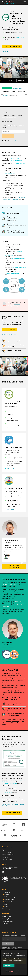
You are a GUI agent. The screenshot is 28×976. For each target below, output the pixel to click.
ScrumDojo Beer (6, 916)
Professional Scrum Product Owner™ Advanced (13, 402)
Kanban (6, 906)
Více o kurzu (6, 51)
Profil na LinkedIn (7, 642)
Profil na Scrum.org (8, 644)
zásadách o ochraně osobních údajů (13, 960)
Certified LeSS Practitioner (13, 447)
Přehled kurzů (6, 892)
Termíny (11, 80)
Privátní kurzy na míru (8, 909)
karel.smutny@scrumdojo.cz (10, 867)
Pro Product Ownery (9, 897)
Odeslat (7, 136)
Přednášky (5, 923)
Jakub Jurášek (6, 95)
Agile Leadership (8, 901)
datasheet (17, 304)
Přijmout (8, 965)
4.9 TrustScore (17, 88)
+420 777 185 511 (6, 869)
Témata (20, 80)
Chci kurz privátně (12, 46)
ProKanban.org (16, 721)
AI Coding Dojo (6, 919)
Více (16, 141)
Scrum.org (8, 721)
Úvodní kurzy (7, 894)
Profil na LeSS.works (8, 647)
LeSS (23, 721)
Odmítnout (9, 971)
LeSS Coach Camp (7, 921)
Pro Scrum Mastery (9, 899)
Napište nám (9, 329)
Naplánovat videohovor (14, 566)
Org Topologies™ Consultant (13, 488)
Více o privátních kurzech (9, 334)
